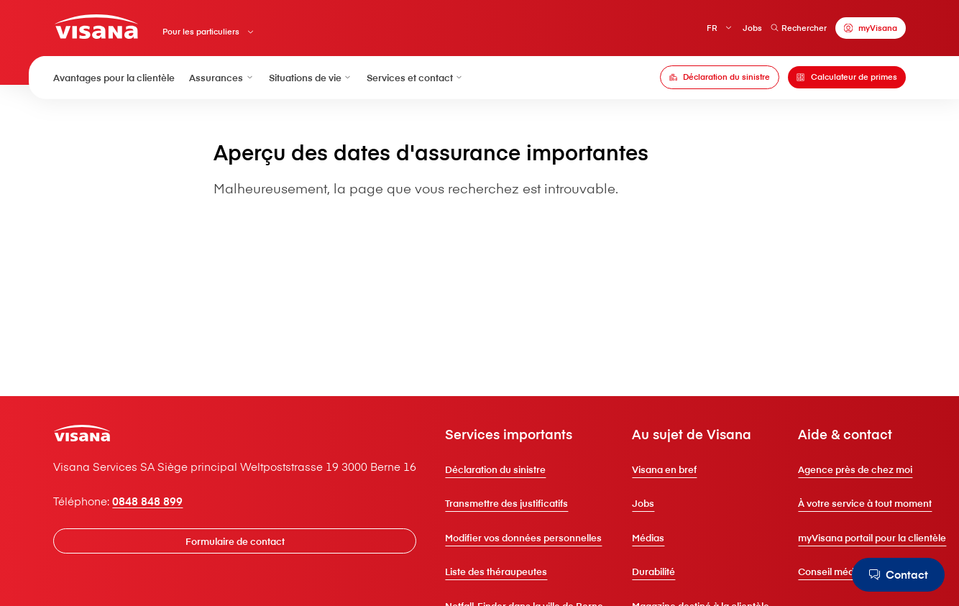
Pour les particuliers (200, 32)
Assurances (221, 77)
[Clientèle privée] (96, 27)
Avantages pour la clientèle (114, 77)
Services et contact (415, 77)
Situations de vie (310, 77)
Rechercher (799, 27)
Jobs (752, 27)
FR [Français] (712, 27)
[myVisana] (870, 28)
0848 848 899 (147, 501)
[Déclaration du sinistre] (719, 77)
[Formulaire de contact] (234, 541)
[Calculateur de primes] (846, 77)
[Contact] (898, 575)
